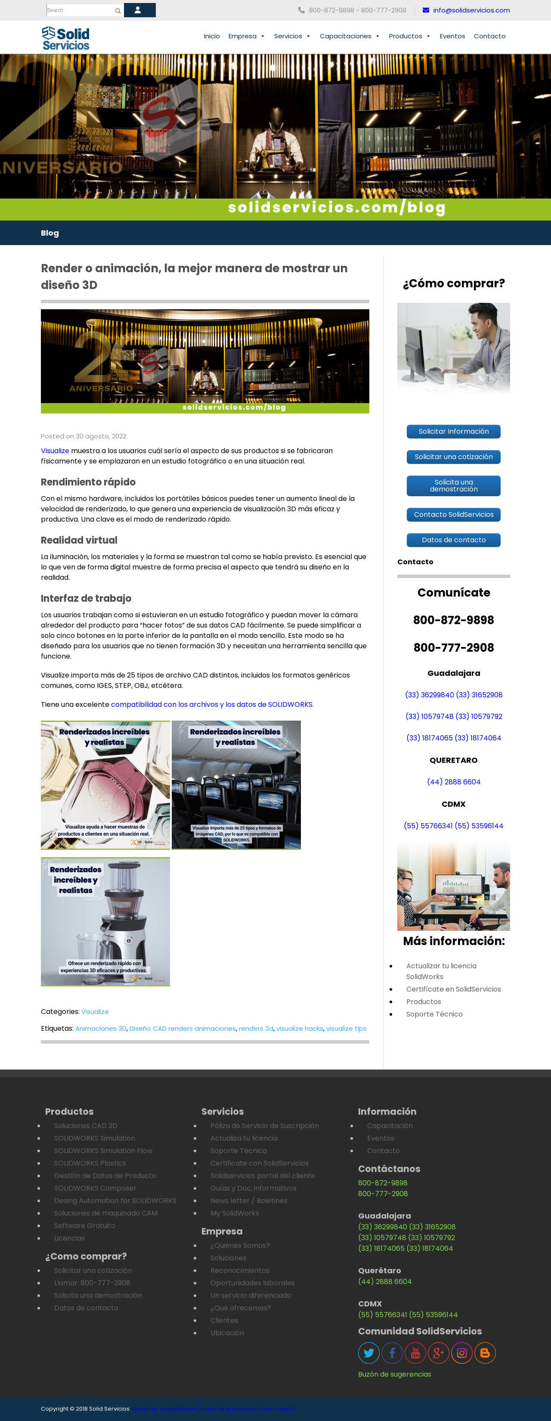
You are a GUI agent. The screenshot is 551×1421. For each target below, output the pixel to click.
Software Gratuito (84, 1226)
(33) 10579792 (478, 716)
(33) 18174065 (429, 738)
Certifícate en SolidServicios (453, 989)
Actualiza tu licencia (244, 1138)
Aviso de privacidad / (230, 1409)
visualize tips (346, 1028)
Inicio (212, 35)
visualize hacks (299, 1028)
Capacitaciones (350, 36)
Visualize (55, 451)
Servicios (292, 36)
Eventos (452, 35)
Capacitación (390, 1126)
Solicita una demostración (98, 1295)
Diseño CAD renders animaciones (183, 1028)
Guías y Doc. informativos (253, 1188)
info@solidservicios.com (466, 10)
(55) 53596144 (479, 826)
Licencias (69, 1238)
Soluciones (228, 1258)
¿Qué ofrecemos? (240, 1308)
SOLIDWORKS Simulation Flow (103, 1151)
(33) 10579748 (430, 716)
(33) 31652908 (479, 695)
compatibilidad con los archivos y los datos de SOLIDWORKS (211, 704)
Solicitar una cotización (93, 1270)
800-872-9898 (383, 1183)
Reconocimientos (239, 1270)
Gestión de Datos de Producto (105, 1176)
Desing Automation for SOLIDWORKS (115, 1201)
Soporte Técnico (434, 1014)
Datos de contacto (86, 1308)
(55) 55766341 (428, 826)
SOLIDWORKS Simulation (94, 1138)
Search (55, 10)
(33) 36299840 (429, 695)
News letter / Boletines (249, 1201)
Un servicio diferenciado (250, 1295)
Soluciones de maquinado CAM (106, 1213)
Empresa (247, 36)
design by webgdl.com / (165, 1409)
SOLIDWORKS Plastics (90, 1163)
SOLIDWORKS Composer (95, 1188)
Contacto (490, 35)
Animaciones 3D (101, 1028)
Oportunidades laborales (252, 1283)
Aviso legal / (279, 1409)
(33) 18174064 (478, 738)
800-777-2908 (383, 1194)
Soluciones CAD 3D (86, 1126)
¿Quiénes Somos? (240, 1245)
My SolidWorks (234, 1213)
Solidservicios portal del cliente (262, 1176)
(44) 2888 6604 (454, 782)
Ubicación (227, 1333)
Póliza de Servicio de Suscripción (264, 1126)
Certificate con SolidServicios (259, 1163)
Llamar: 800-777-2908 (92, 1283)
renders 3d (256, 1028)
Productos (410, 36)
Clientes (224, 1320)
